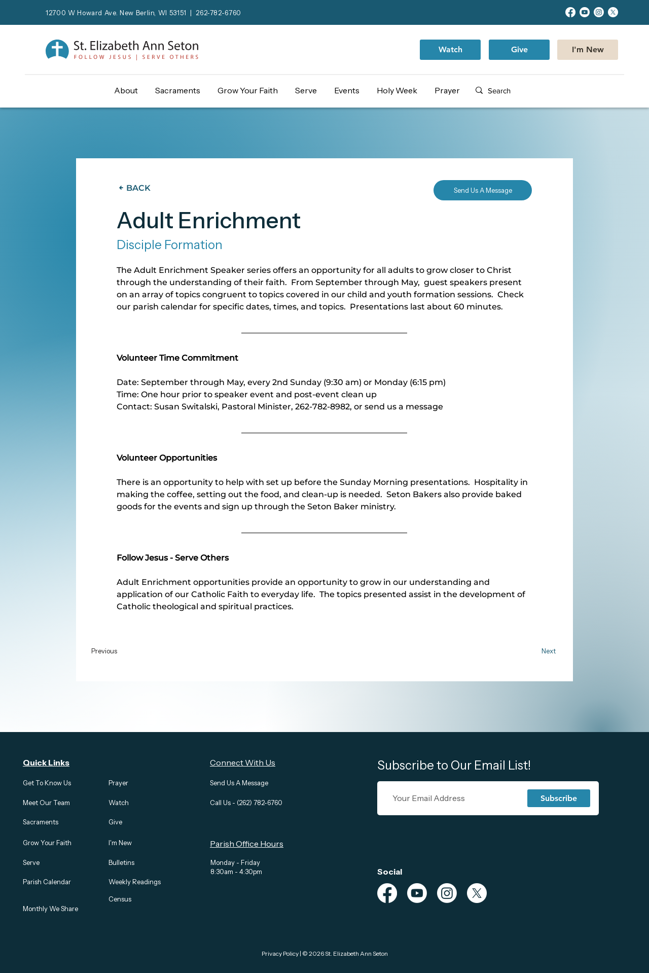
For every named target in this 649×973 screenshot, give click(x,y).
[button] (130, 90)
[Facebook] (570, 12)
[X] (613, 12)
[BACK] (137, 187)
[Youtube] (585, 12)
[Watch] (450, 50)
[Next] (536, 650)
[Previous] (121, 650)
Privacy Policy (280, 953)
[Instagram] (599, 12)
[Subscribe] (558, 798)
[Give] (519, 50)
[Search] (520, 90)
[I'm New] (587, 50)
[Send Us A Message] (483, 190)
